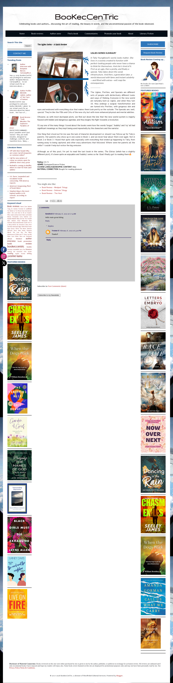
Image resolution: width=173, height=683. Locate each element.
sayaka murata (20, 253)
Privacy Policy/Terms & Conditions (22, 668)
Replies (51, 226)
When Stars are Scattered (23, 236)
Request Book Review (152, 53)
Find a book (73, 34)
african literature (14, 239)
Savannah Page (17, 226)
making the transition (14, 251)
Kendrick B (49, 214)
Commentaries (91, 34)
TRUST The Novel (20, 228)
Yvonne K (55, 231)
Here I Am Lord (12, 213)
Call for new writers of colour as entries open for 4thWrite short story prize (20, 160)
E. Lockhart (28, 209)
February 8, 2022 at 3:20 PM (70, 231)
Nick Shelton (11, 221)
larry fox (22, 249)
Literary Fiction (147, 34)
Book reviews (37, 34)
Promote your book (112, 34)
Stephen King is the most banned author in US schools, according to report (19, 194)
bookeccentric (15, 246)
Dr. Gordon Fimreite (17, 209)
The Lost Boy (18, 232)
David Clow (23, 206)
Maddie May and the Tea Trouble (22, 219)
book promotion (25, 241)
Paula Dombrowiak (18, 222)
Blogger (119, 676)
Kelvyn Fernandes (12, 217)
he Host (52, 193)
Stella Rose (25, 226)
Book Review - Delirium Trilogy (54, 190)
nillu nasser (28, 251)
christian (10, 249)
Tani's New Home (19, 230)
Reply (47, 221)
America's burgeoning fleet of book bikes (20, 187)
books (29, 247)
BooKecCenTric (86, 16)
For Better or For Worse (14, 211)
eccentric (16, 249)
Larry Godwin (24, 217)
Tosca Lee (26, 234)
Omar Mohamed (22, 221)
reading (10, 253)
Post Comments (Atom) (57, 286)
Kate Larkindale (27, 215)
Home (22, 34)
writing (29, 253)
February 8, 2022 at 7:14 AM (65, 214)
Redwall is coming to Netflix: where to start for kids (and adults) (21, 168)
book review (19, 244)
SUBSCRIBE (152, 44)
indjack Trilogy (54, 187)
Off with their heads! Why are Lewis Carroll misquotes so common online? (20, 153)
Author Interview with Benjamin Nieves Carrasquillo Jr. (25, 68)
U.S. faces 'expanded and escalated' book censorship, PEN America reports (19, 180)
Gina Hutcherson (27, 211)
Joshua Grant (18, 215)
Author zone (55, 34)
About (130, 34)
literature (29, 249)
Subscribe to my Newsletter (49, 295)
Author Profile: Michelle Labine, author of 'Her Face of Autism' (25, 95)
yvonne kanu (14, 256)
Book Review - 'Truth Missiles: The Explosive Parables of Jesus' (21, 122)
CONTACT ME (19, 53)
